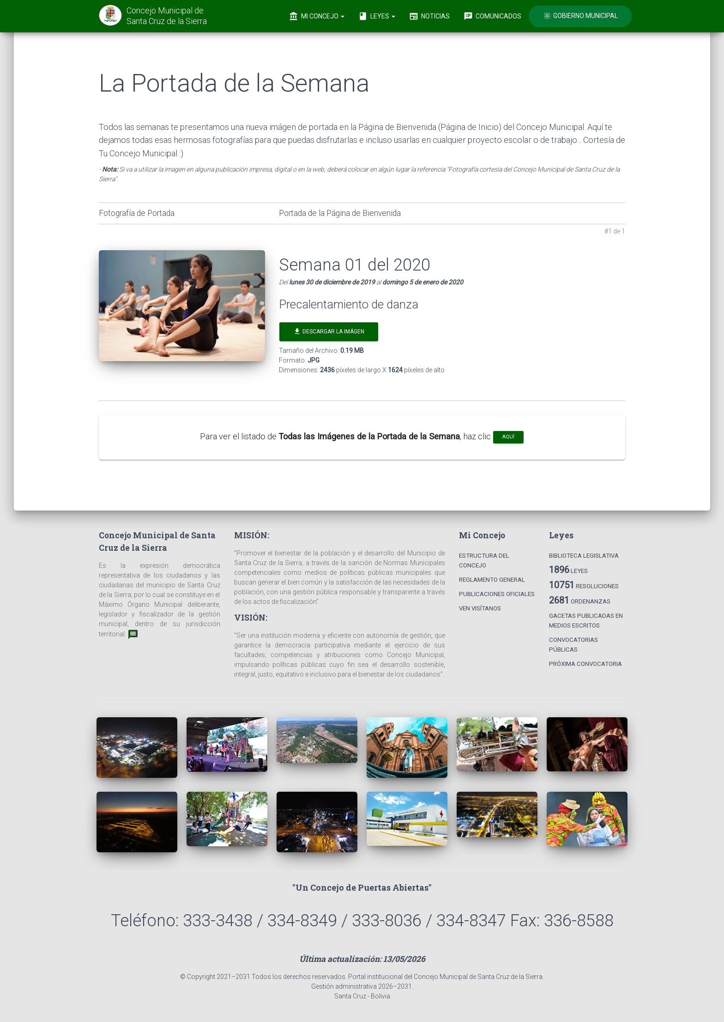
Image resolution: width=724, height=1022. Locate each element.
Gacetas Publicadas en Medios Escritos (586, 620)
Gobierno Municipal (580, 15)
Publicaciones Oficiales (497, 594)
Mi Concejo (316, 16)
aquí (508, 437)
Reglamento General (492, 579)
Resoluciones (584, 585)
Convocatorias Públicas (573, 644)
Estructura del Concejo (484, 560)
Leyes (376, 16)
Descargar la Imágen (328, 331)
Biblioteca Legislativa (584, 555)
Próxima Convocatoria (585, 663)
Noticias (429, 16)
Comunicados (492, 16)
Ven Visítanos (480, 608)
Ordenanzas (579, 600)
